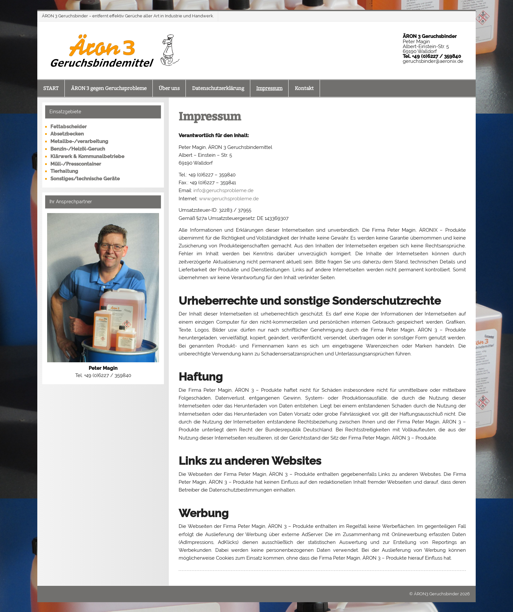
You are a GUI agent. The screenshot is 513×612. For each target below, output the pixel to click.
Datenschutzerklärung (218, 88)
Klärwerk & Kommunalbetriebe (87, 156)
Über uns (169, 88)
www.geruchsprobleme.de (229, 199)
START (51, 88)
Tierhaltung (64, 171)
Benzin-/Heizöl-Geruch (77, 149)
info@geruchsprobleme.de (223, 190)
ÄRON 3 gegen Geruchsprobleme (109, 88)
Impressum (269, 88)
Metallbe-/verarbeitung (79, 141)
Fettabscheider (68, 127)
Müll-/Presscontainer (75, 164)
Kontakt (304, 88)
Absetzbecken (67, 134)
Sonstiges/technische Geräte (85, 179)
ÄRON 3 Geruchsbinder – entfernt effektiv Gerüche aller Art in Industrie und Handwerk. (128, 15)
